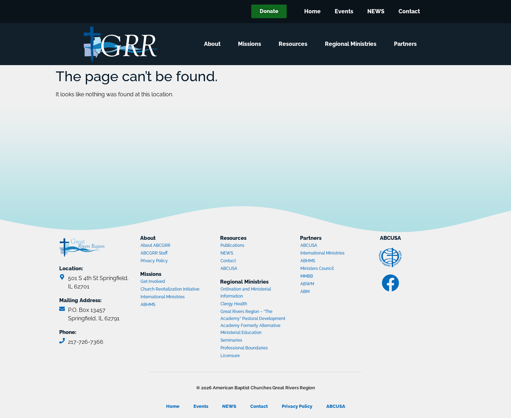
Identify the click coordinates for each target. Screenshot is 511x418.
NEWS (375, 11)
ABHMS (168, 305)
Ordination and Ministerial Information (245, 293)
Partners (407, 44)
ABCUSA (247, 269)
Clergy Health (233, 303)
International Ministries (168, 297)
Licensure (230, 355)
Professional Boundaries (244, 348)
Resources (295, 44)
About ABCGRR (155, 245)
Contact (409, 11)
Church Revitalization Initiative (170, 289)
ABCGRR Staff (154, 253)
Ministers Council (327, 269)
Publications (232, 245)
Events (344, 11)
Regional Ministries (352, 44)
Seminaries (231, 340)
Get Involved (153, 281)
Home (312, 11)
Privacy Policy (154, 260)
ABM (327, 292)
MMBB (327, 277)
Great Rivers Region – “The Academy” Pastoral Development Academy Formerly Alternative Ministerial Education (252, 322)
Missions (251, 44)
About (214, 44)
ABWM (327, 284)
